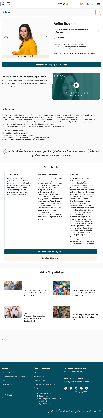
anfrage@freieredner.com (76, 381)
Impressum (39, 376)
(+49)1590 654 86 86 (45, 404)
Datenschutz (39, 380)
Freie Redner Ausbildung (44, 384)
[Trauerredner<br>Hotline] (67, 4)
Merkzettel (88, 4)
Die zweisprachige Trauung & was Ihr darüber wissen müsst (85, 317)
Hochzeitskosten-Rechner (13, 376)
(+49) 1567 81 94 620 (73, 372)
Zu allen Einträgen (50, 258)
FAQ (35, 373)
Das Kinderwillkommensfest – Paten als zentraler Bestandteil (36, 317)
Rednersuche (8, 373)
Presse (37, 388)
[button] (98, 4)
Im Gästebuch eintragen (50, 251)
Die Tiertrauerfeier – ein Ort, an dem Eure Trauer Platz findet (35, 293)
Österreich (7, 384)
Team (4, 380)
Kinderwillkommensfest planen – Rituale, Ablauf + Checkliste (84, 293)
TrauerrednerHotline (61, 4)
